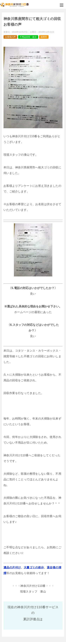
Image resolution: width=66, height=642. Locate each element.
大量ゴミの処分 (34, 567)
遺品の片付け (12, 567)
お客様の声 (10, 37)
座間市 (44, 37)
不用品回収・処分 (28, 37)
